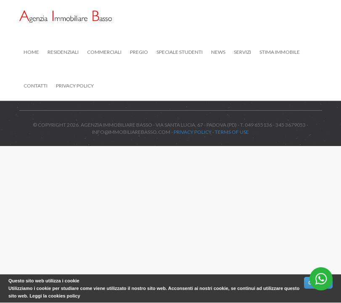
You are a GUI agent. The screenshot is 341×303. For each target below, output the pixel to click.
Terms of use (232, 132)
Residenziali (63, 52)
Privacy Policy (75, 85)
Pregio (139, 52)
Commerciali (104, 52)
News (218, 52)
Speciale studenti (179, 52)
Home (31, 52)
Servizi (242, 52)
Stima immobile (279, 52)
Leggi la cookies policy (54, 295)
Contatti (36, 85)
